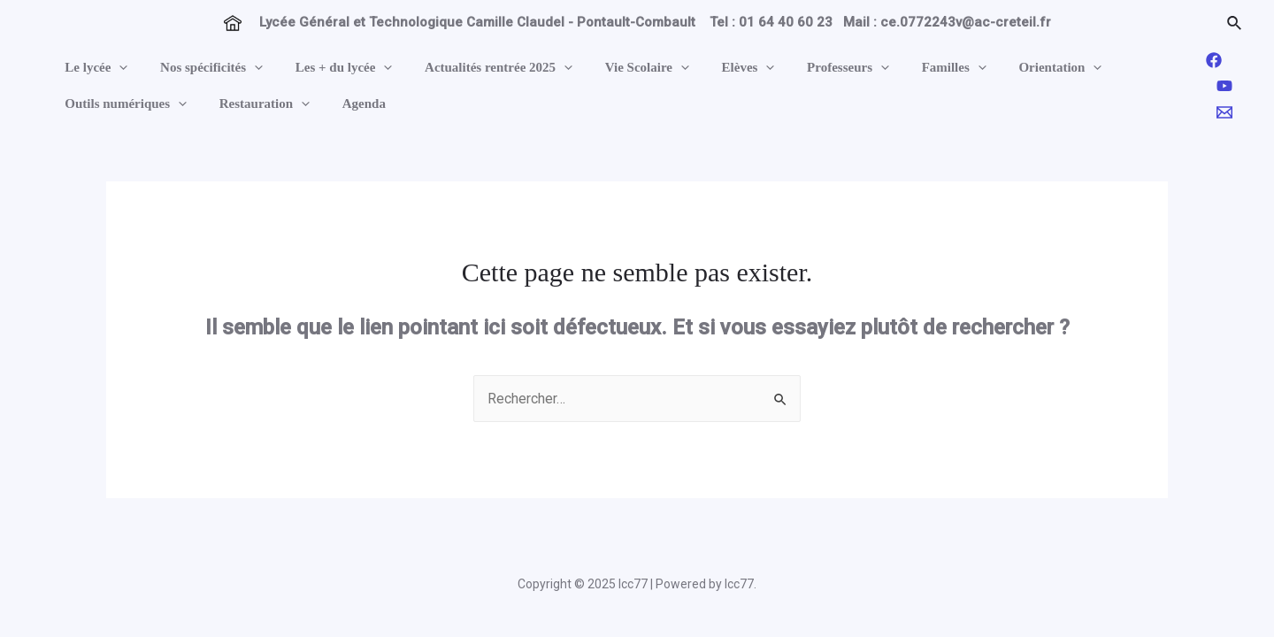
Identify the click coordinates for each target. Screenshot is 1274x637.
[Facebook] (1214, 60)
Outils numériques (123, 104)
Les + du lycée (329, 68)
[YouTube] (1224, 86)
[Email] (1224, 112)
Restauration (256, 104)
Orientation (1010, 68)
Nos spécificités (202, 68)
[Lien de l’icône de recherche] (1235, 23)
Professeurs (810, 68)
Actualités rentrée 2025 (478, 68)
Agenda (349, 103)
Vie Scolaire (621, 68)
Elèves (715, 68)
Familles (910, 68)
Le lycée (93, 68)
